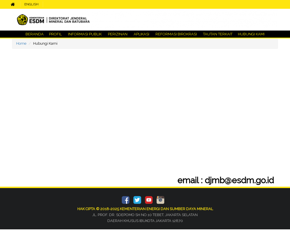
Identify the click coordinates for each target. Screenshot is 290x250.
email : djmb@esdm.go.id (221, 180)
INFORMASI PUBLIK (85, 34)
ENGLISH (31, 4)
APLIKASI (141, 34)
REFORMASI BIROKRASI (176, 34)
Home (21, 43)
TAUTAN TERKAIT (217, 34)
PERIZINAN (117, 34)
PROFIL (55, 34)
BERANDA (34, 34)
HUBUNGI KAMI (251, 34)
